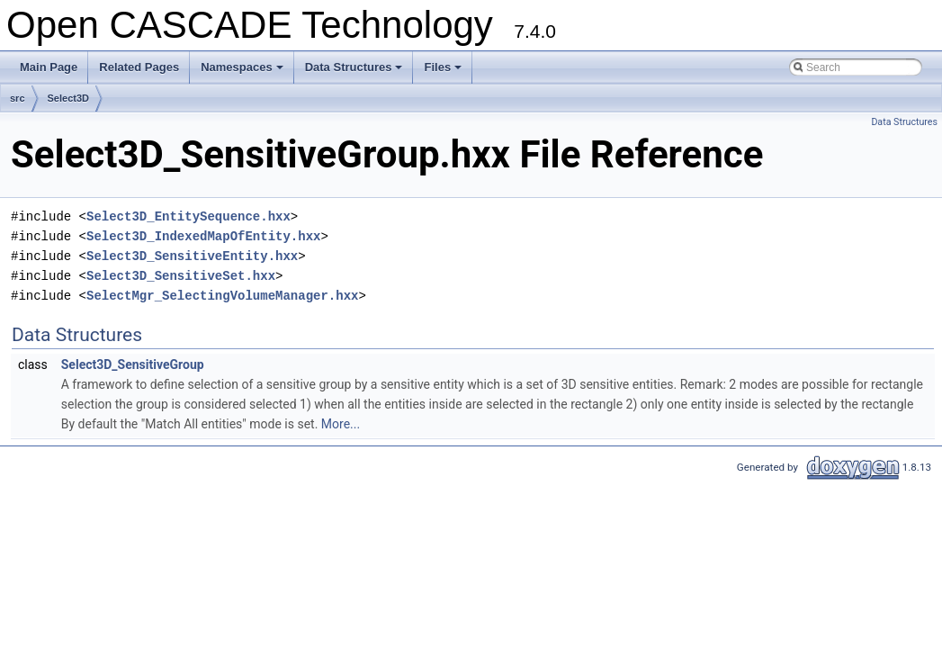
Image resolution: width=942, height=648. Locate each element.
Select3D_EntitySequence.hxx (188, 216)
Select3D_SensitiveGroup (132, 364)
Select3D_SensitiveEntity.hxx (192, 256)
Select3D (68, 98)
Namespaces (243, 72)
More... (340, 424)
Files (444, 72)
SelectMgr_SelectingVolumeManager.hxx (222, 295)
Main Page (48, 67)
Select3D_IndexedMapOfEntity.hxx (203, 236)
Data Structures (355, 72)
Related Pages (139, 67)
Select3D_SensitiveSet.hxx (180, 275)
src (17, 98)
